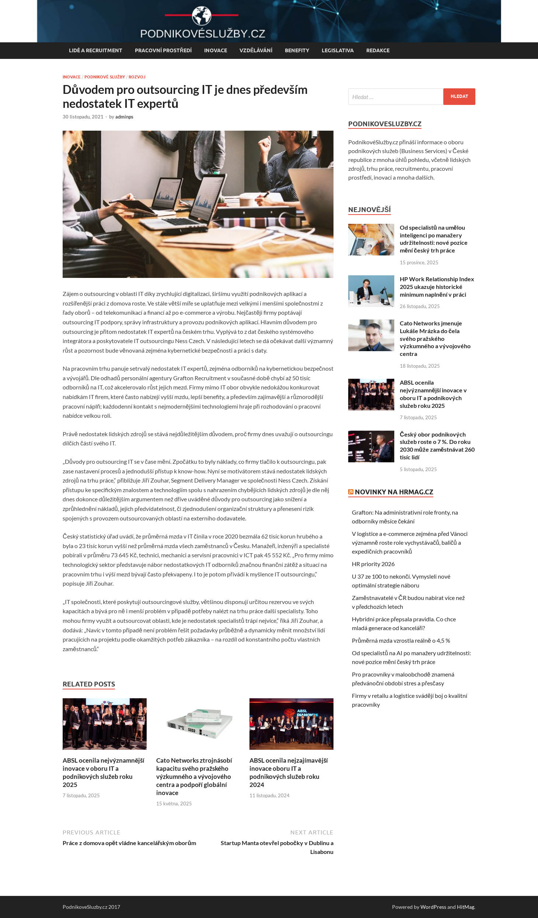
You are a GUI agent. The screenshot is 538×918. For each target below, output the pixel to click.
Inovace (215, 50)
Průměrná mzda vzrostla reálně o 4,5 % (401, 640)
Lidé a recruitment (95, 50)
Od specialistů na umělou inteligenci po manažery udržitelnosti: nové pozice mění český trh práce (434, 239)
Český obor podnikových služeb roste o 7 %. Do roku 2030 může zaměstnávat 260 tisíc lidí (437, 445)
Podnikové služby (104, 77)
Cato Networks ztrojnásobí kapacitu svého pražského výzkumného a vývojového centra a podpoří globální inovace (194, 776)
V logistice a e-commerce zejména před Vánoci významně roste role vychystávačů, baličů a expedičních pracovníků (410, 542)
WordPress (433, 907)
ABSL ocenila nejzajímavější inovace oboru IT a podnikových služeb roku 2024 (288, 772)
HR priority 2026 (373, 563)
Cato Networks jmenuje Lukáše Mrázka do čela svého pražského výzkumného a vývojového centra (435, 338)
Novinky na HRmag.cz (394, 492)
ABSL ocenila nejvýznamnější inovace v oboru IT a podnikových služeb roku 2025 (103, 772)
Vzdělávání (256, 50)
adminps (124, 117)
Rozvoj (137, 77)
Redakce (377, 50)
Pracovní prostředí (163, 50)
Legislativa (338, 50)
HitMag (465, 907)
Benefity (297, 50)
